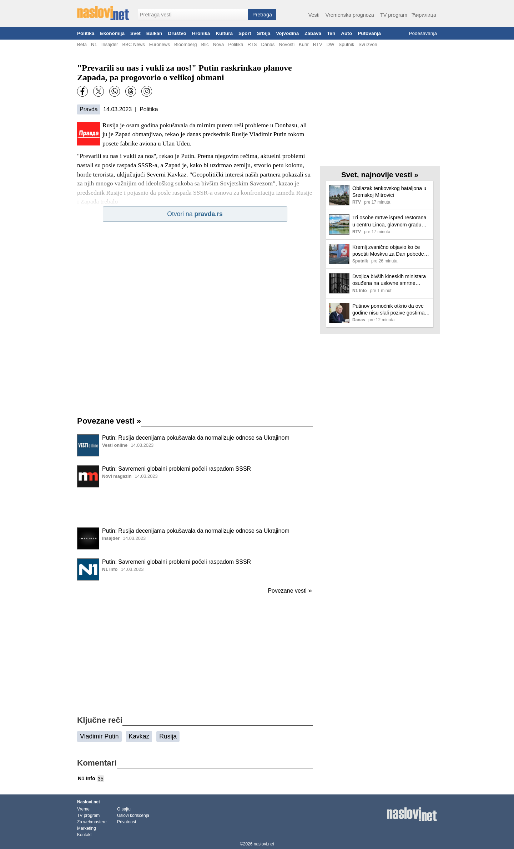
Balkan (154, 33)
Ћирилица (424, 15)
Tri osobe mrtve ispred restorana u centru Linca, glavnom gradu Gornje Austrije (389, 221)
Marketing (86, 828)
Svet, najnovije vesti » (379, 174)
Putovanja (369, 33)
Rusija (168, 736)
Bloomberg (185, 44)
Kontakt (84, 834)
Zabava (312, 33)
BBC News (133, 44)
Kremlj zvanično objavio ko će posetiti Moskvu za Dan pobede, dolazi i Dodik (388, 250)
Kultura (224, 33)
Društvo (177, 33)
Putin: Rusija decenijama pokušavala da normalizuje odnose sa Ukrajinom (195, 438)
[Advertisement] (195, 507)
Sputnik (346, 44)
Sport (244, 33)
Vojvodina (287, 33)
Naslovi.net (88, 801)
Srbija (263, 33)
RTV (317, 44)
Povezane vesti (109, 420)
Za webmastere (92, 821)
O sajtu (124, 809)
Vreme (83, 809)
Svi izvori (367, 44)
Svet (135, 33)
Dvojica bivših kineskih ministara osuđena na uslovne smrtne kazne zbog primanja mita (389, 280)
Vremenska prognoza (350, 15)
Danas (267, 44)
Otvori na (195, 214)
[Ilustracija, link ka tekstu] (88, 446)
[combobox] (193, 14)
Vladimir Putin (99, 736)
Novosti (286, 44)
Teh (331, 33)
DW (330, 44)
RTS (252, 44)
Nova (218, 44)
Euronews (159, 44)
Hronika (201, 33)
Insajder (109, 44)
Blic (204, 44)
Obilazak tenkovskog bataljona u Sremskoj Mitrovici (389, 191)
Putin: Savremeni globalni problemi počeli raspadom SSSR (176, 469)
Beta (82, 44)
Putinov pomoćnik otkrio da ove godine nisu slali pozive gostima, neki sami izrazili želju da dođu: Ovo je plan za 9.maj (389, 309)
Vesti (313, 15)
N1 (94, 44)
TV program (393, 15)
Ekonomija (112, 33)
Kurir (304, 44)
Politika (85, 33)
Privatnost (126, 821)
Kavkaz (139, 736)
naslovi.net (264, 844)
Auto (346, 33)
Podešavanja (423, 33)
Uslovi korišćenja (133, 815)
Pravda (89, 109)
